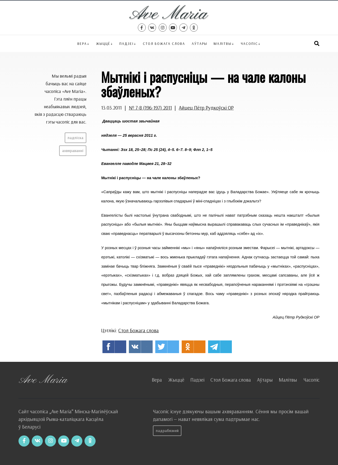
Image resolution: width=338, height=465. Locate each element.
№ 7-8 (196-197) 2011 (150, 108)
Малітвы (223, 43)
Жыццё (103, 43)
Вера (82, 43)
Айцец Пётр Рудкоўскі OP (206, 108)
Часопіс (311, 380)
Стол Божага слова (164, 43)
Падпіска (75, 137)
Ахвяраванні (72, 150)
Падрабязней (167, 430)
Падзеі (126, 43)
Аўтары (199, 43)
